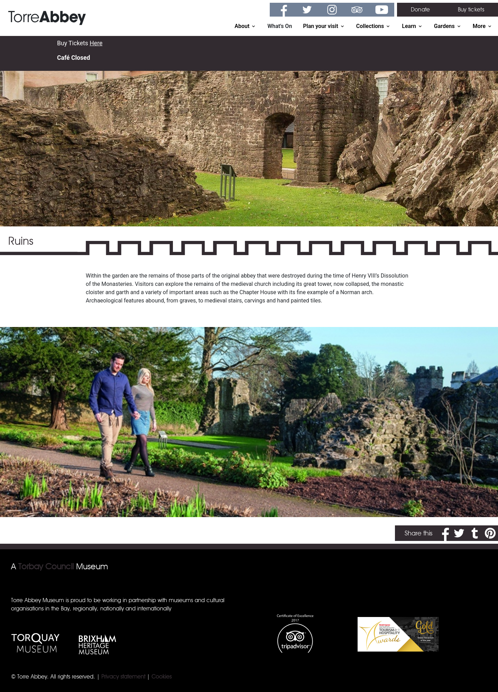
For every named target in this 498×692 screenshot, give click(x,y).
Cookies (161, 676)
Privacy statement (123, 676)
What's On (279, 26)
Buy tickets (471, 9)
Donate (420, 9)
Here (96, 43)
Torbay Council (46, 566)
